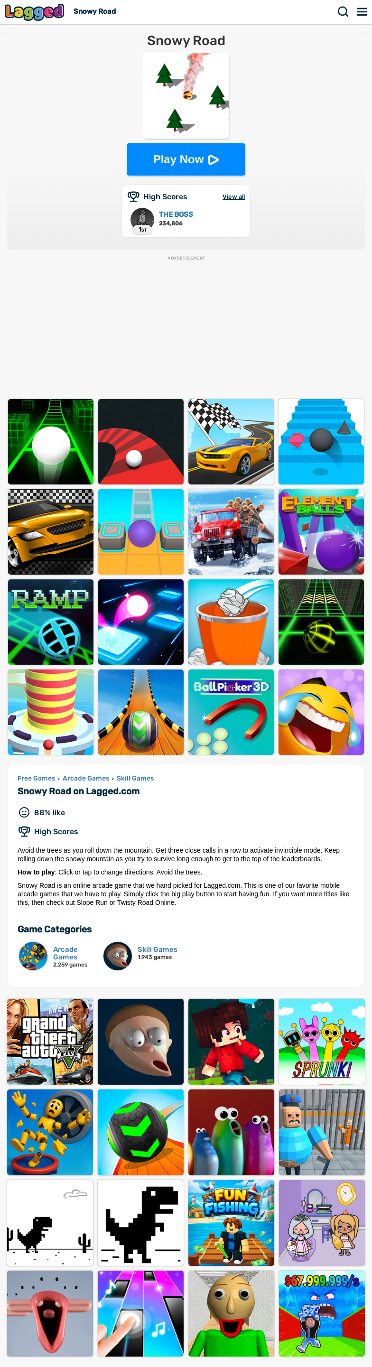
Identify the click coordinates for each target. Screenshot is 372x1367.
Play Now (178, 159)
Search (343, 12)
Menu (362, 12)
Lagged (35, 12)
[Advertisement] (186, 327)
